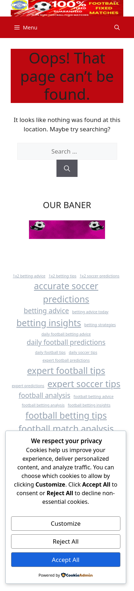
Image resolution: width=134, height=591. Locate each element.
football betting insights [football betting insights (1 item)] (89, 405)
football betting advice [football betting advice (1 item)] (94, 396)
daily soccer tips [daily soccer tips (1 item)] (83, 352)
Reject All (66, 541)
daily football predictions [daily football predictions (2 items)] (66, 342)
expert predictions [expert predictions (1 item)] (28, 385)
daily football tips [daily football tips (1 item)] (50, 352)
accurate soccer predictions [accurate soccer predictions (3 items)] (66, 292)
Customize (66, 523)
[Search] (67, 168)
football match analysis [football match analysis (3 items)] (66, 429)
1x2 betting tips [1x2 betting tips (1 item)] (62, 275)
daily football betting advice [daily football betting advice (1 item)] (66, 334)
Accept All (65, 559)
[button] (117, 27)
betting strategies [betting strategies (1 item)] (100, 324)
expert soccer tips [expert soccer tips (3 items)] (84, 384)
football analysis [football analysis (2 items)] (44, 395)
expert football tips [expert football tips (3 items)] (66, 370)
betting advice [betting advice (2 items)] (46, 310)
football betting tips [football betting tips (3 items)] (66, 415)
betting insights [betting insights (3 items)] (48, 323)
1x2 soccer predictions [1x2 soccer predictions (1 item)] (99, 275)
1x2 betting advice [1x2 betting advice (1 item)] (29, 275)
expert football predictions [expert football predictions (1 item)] (66, 360)
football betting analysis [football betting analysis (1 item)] (43, 405)
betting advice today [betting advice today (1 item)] (90, 311)
